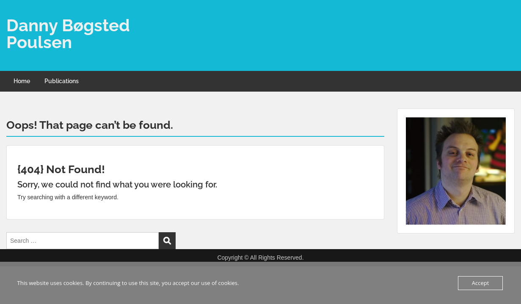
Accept (480, 283)
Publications (61, 81)
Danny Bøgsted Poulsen (68, 33)
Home (22, 81)
